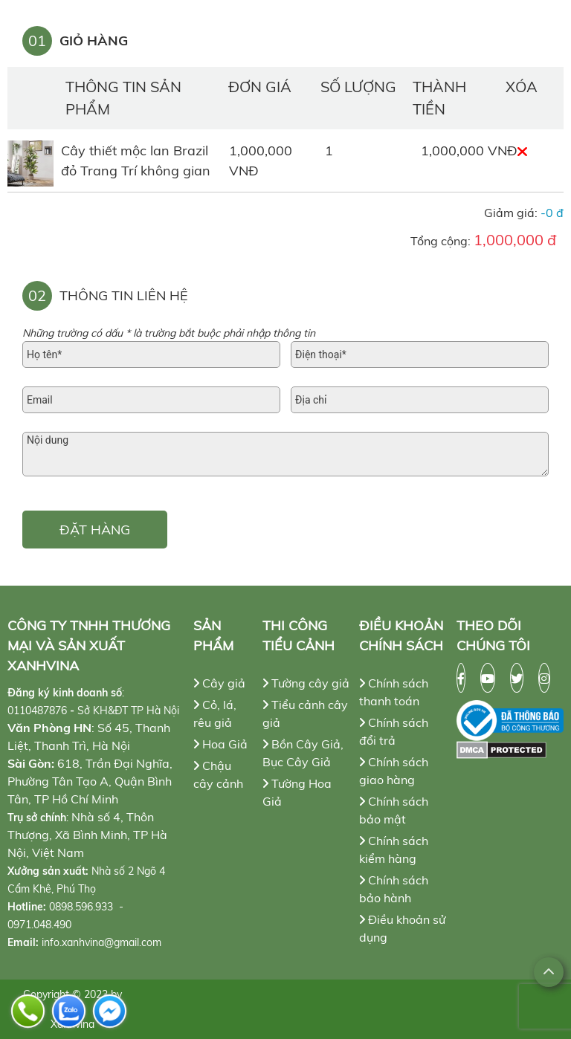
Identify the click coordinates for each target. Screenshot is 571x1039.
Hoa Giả (220, 744)
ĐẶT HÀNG (94, 529)
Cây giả (219, 683)
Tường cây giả (305, 683)
